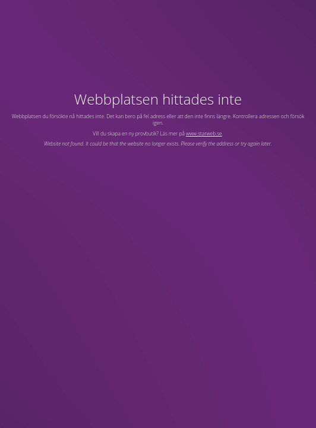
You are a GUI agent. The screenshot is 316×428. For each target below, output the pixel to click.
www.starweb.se (204, 133)
